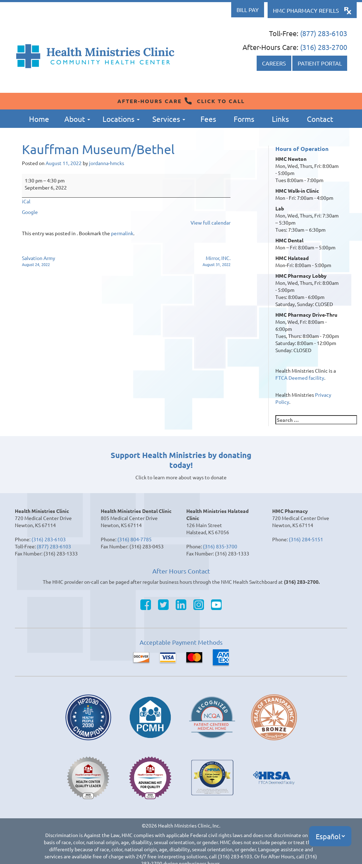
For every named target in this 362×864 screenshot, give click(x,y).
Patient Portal (320, 63)
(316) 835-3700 (220, 546)
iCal (26, 201)
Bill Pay (248, 9)
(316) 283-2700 (323, 47)
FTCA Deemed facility (299, 377)
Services (168, 118)
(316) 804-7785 (134, 539)
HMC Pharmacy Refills (306, 10)
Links (280, 118)
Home (39, 118)
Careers (274, 63)
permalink (122, 233)
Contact (320, 118)
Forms (244, 118)
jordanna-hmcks (106, 163)
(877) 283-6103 (323, 33)
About (77, 118)
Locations (121, 118)
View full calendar (210, 222)
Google (30, 212)
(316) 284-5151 (306, 539)
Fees (208, 118)
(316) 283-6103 (48, 539)
